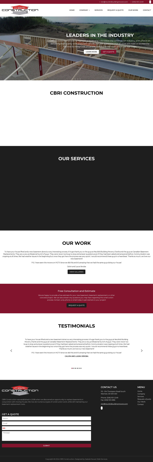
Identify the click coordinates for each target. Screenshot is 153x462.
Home (72, 10)
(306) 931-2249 (137, 2)
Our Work (133, 10)
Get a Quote (119, 55)
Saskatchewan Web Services (96, 459)
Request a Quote (115, 10)
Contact (147, 10)
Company (83, 10)
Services (99, 10)
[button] (11, 350)
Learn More (102, 55)
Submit (46, 446)
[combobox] (4, 428)
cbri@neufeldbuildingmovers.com (113, 2)
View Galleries (76, 272)
